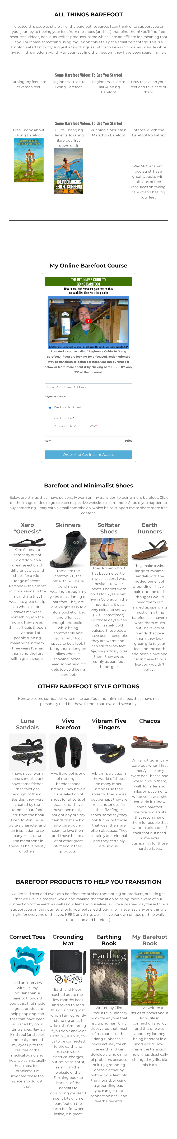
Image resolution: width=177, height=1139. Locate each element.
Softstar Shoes (108, 528)
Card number (63, 418)
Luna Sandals (27, 724)
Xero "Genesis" (27, 528)
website (149, 176)
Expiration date (64, 426)
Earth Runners (150, 528)
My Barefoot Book (149, 940)
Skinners (68, 525)
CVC (93, 426)
